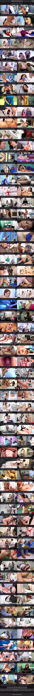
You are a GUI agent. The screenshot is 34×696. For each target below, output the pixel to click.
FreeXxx (17, 1)
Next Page (24, 690)
